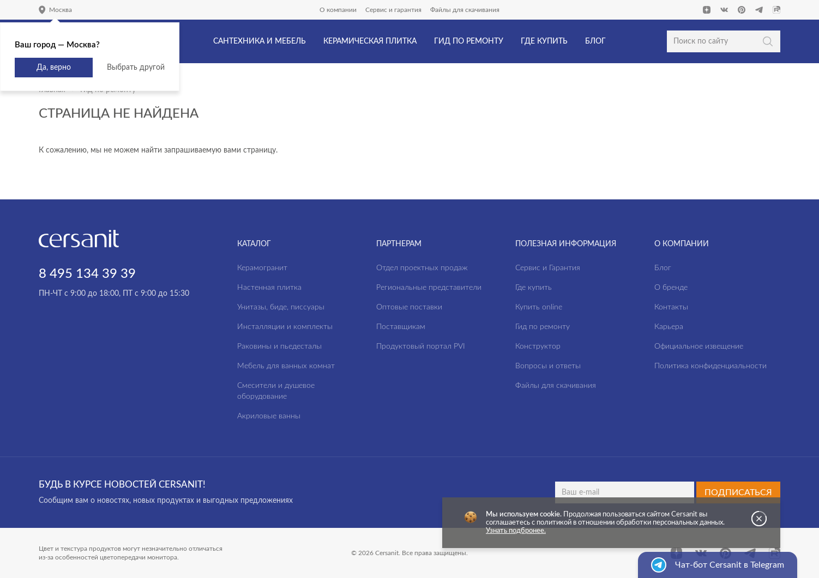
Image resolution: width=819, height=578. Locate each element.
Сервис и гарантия (393, 10)
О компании (338, 10)
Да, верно (54, 67)
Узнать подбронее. (516, 530)
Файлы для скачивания (464, 10)
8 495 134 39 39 (87, 274)
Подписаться (738, 492)
